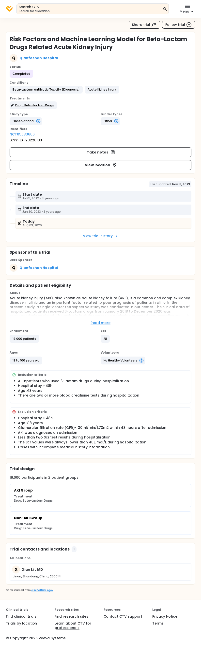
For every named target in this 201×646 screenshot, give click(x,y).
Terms (158, 623)
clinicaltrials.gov (42, 590)
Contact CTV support (123, 616)
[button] (46, 90)
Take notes (101, 152)
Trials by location (21, 623)
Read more (100, 323)
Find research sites (71, 616)
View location (101, 165)
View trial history (100, 235)
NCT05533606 (22, 134)
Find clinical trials (21, 616)
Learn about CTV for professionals (73, 625)
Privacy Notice (165, 616)
